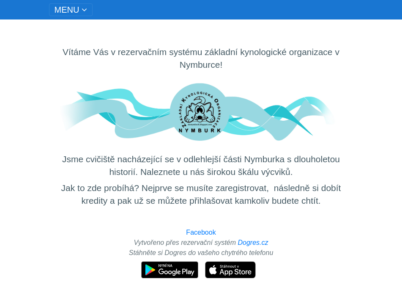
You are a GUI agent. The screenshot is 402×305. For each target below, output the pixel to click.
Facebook (201, 232)
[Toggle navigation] (71, 9)
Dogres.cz (253, 242)
